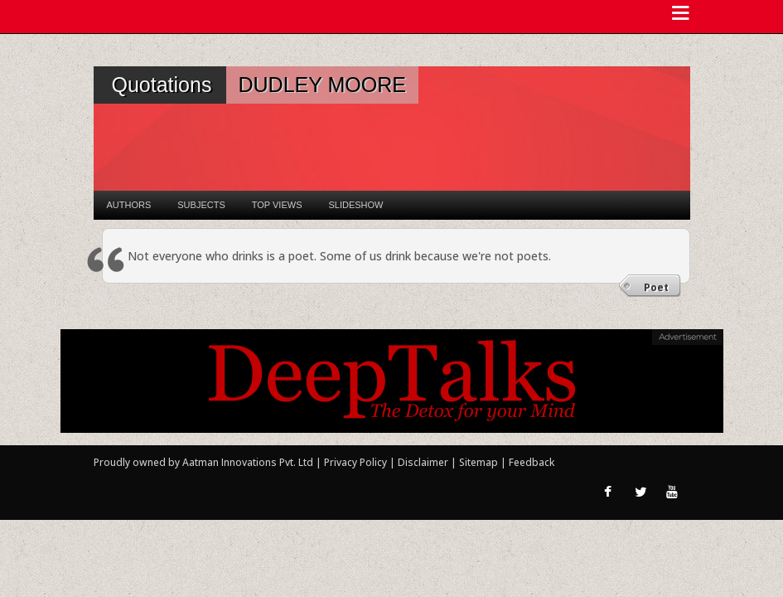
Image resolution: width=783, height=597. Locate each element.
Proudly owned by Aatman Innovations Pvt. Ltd (203, 462)
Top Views (277, 205)
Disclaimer (423, 462)
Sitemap (479, 462)
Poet (656, 287)
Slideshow (355, 205)
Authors (129, 205)
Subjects (201, 205)
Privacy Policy (356, 462)
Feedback (531, 462)
